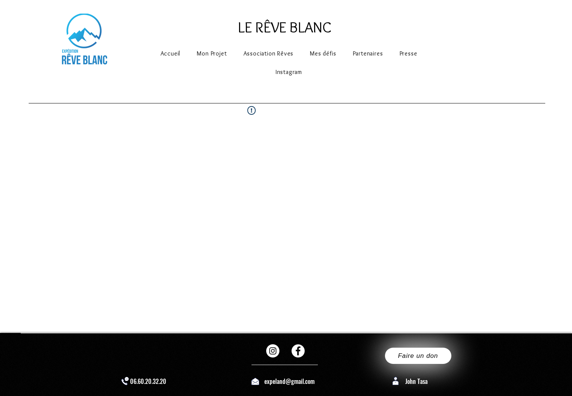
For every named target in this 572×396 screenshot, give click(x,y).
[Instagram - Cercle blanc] (272, 350)
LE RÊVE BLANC (284, 27)
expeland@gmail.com (289, 381)
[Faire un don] (418, 356)
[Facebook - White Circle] (298, 350)
